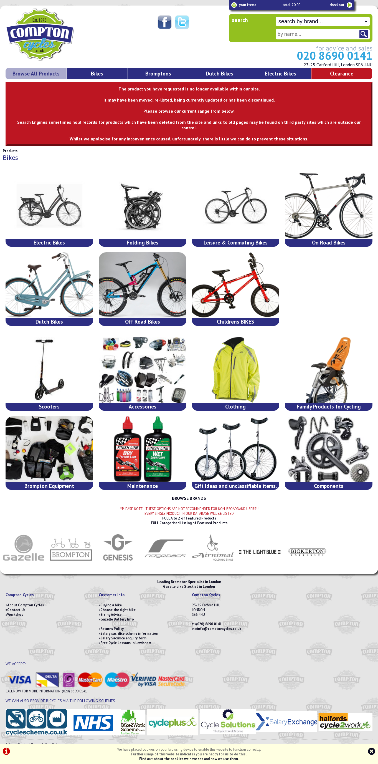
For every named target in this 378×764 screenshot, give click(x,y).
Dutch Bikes (219, 73)
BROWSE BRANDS (189, 498)
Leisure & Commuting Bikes (236, 242)
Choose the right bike (118, 609)
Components (328, 485)
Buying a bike (111, 605)
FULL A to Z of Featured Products (189, 518)
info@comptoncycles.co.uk (219, 628)
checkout (336, 4)
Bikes (97, 73)
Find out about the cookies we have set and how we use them (188, 759)
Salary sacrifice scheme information (129, 633)
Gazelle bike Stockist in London (189, 586)
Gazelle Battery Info (117, 619)
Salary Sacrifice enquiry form (123, 638)
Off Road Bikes (142, 321)
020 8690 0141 (334, 55)
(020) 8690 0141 (209, 624)
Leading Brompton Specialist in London (189, 581)
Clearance (341, 73)
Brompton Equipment (49, 485)
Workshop (15, 614)
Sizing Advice (110, 614)
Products (10, 150)
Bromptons (158, 73)
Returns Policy (112, 628)
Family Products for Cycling (329, 406)
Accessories (142, 406)
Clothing (235, 406)
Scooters (49, 406)
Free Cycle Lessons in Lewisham (125, 643)
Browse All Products (36, 73)
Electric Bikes (280, 73)
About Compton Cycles (25, 605)
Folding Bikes (142, 242)
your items (247, 4)
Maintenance (142, 485)
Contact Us (16, 609)
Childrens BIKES (235, 321)
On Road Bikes (329, 242)
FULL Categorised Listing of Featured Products (189, 523)
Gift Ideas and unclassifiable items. (235, 485)
